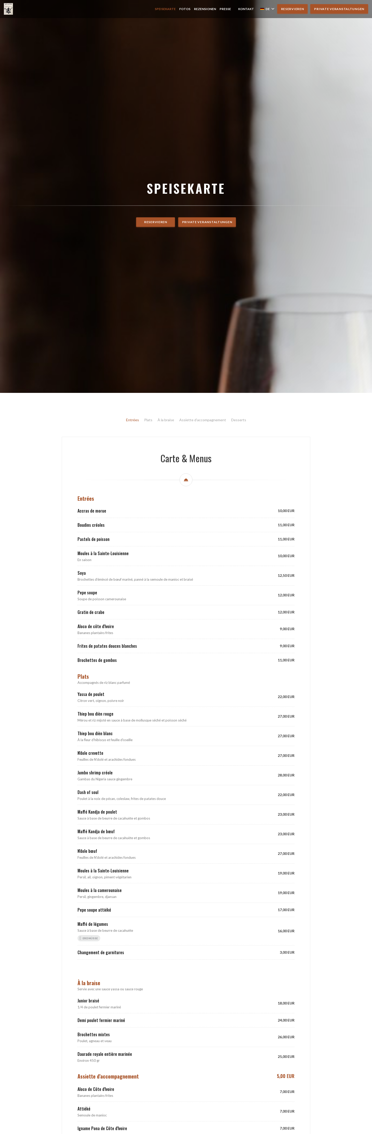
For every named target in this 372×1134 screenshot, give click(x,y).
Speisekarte (165, 9)
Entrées (132, 571)
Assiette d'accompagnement (202, 571)
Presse (225, 9)
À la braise (166, 571)
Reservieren (292, 9)
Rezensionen (205, 9)
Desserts (238, 571)
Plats (148, 571)
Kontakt (246, 9)
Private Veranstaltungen (339, 9)
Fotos (184, 9)
